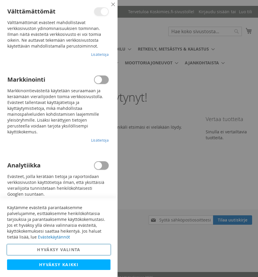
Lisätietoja (100, 54)
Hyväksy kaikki (58, 264)
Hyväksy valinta (58, 249)
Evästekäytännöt (54, 237)
